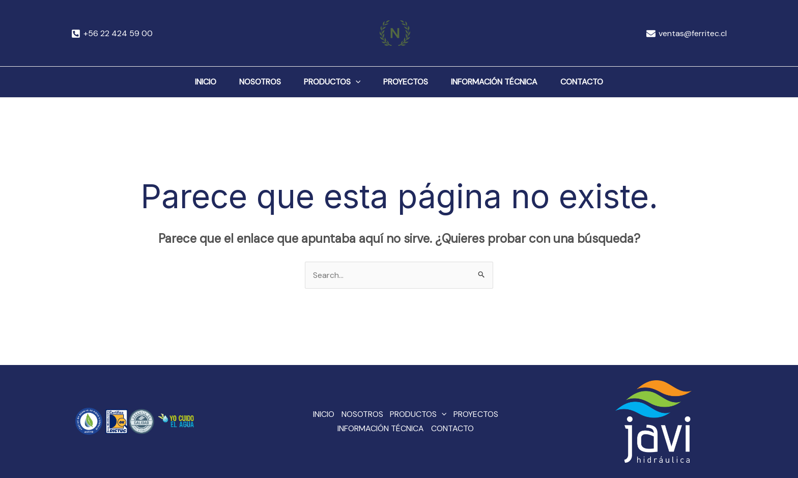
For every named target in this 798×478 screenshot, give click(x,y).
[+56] (112, 33)
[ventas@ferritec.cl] (686, 33)
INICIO (186, 81)
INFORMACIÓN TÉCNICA (506, 81)
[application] (352, 82)
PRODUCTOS (328, 82)
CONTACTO (601, 81)
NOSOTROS (248, 81)
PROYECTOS (409, 81)
